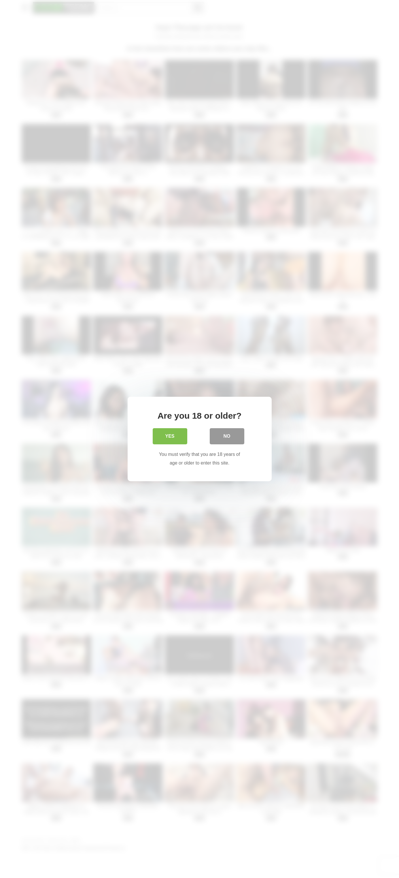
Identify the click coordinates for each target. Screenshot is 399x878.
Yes (169, 436)
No (227, 436)
